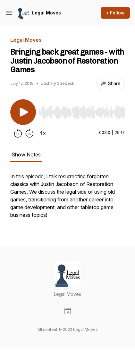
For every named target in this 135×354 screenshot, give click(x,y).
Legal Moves (46, 12)
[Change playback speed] (43, 133)
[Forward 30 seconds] (29, 133)
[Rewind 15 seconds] (17, 133)
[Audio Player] (81, 110)
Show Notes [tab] (26, 154)
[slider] (81, 112)
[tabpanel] (67, 199)
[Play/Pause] (23, 112)
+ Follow (115, 12)
